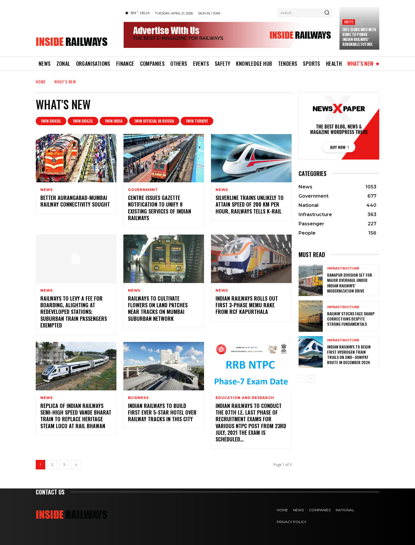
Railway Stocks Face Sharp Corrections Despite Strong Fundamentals (351, 318)
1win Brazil (83, 121)
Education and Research (245, 398)
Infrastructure (343, 268)
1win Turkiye (197, 121)
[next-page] (76, 464)
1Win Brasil (51, 121)
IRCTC (348, 21)
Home (41, 81)
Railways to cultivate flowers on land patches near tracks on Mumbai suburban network (158, 308)
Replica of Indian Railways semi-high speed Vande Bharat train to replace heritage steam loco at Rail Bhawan (75, 416)
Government (143, 190)
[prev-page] (302, 379)
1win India (114, 121)
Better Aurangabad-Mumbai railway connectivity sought (75, 201)
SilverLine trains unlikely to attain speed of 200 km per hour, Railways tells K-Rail (250, 204)
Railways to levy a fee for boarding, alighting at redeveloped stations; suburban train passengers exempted (73, 312)
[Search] (326, 13)
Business (138, 398)
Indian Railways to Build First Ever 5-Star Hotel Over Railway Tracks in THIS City (162, 412)
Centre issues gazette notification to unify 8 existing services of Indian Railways (159, 208)
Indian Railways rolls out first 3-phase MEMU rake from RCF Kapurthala (247, 305)
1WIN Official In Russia (154, 121)
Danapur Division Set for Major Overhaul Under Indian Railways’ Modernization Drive (349, 283)
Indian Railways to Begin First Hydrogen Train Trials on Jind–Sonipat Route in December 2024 (349, 355)
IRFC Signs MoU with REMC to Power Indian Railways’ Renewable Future (359, 37)
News (46, 190)
